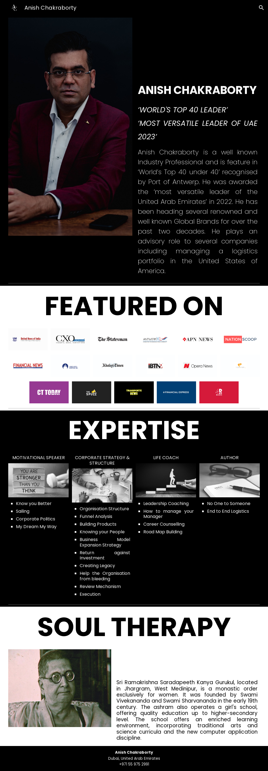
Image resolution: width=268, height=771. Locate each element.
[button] (261, 7)
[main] (198, 112)
